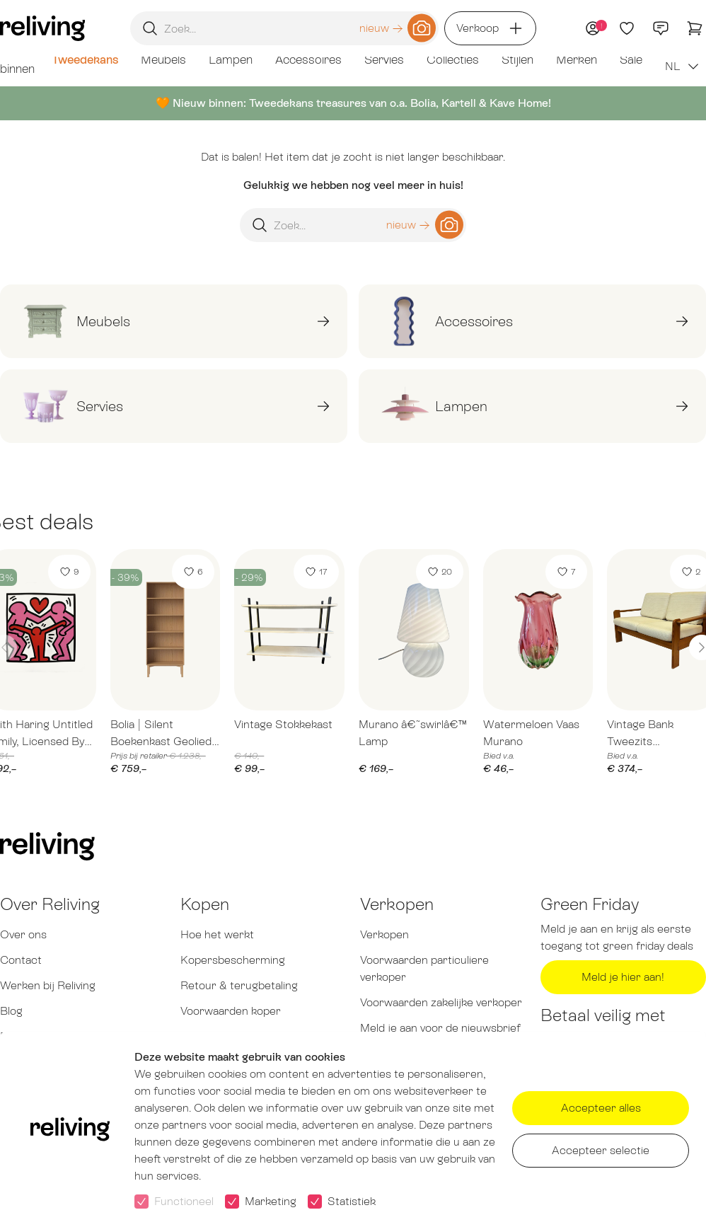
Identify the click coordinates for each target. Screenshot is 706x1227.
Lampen (231, 59)
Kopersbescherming (232, 960)
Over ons (23, 934)
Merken (576, 59)
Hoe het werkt (217, 934)
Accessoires (308, 59)
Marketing (270, 1201)
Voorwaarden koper (230, 1011)
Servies (384, 59)
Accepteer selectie (600, 1150)
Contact (21, 960)
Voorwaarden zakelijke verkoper (441, 1002)
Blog (11, 1011)
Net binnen (17, 59)
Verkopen (384, 934)
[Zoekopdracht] (284, 28)
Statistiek (352, 1201)
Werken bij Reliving (48, 985)
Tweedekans (85, 59)
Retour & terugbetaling (239, 985)
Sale (631, 59)
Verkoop (490, 28)
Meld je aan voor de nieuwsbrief (440, 1028)
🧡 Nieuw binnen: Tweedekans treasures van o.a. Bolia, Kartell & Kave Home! (353, 103)
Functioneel (184, 1201)
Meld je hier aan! (622, 977)
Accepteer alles (601, 1107)
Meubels (163, 59)
